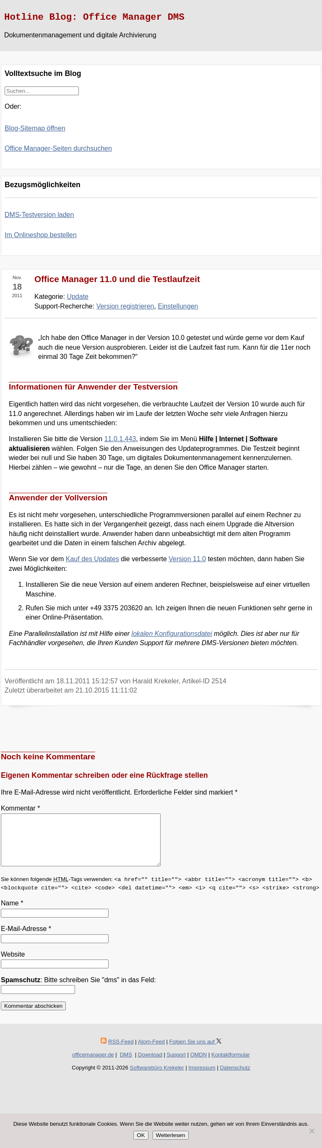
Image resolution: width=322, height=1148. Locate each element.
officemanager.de (93, 1065)
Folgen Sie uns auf (195, 1052)
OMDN (198, 1065)
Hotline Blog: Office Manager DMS (94, 17)
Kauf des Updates (92, 558)
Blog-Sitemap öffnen (35, 128)
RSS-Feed (121, 1052)
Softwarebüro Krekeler (157, 1078)
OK (141, 1135)
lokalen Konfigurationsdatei (172, 633)
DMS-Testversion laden (39, 214)
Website (13, 964)
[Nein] (311, 1131)
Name (12, 913)
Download (150, 1065)
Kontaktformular (230, 1065)
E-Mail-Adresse (26, 938)
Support (176, 1065)
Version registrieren (125, 306)
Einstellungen (178, 306)
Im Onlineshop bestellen (41, 234)
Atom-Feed (151, 1052)
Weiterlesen (170, 1135)
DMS (126, 1065)
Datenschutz (235, 1078)
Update (77, 296)
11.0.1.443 (120, 438)
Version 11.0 (187, 558)
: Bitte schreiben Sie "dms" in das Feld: (78, 990)
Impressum (202, 1078)
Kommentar (20, 808)
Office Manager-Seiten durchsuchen (58, 148)
